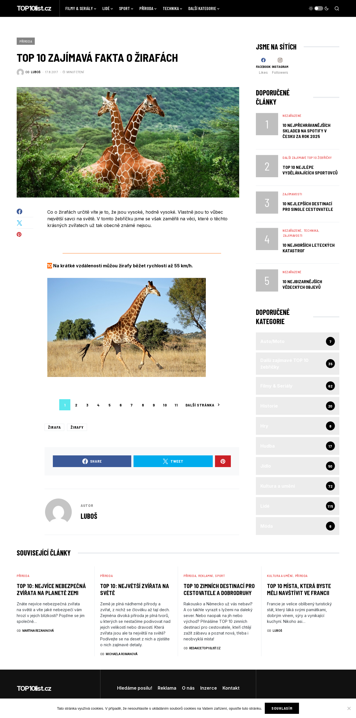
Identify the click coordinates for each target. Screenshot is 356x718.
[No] (349, 708)
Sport (220, 576)
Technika (311, 230)
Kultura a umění (280, 576)
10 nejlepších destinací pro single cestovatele (308, 206)
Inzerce (208, 688)
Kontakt (230, 688)
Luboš (89, 516)
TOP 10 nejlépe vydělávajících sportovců (310, 169)
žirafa (54, 427)
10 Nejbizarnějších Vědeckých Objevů (302, 284)
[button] (319, 8)
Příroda (25, 41)
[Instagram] (280, 66)
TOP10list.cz (34, 8)
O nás (188, 688)
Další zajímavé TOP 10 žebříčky (307, 157)
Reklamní (205, 576)
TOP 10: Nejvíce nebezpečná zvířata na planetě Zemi (51, 589)
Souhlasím (281, 708)
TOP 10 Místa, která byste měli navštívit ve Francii (299, 589)
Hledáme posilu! (134, 688)
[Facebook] (263, 66)
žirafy (77, 427)
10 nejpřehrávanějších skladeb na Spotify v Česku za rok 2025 (306, 130)
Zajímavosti (292, 194)
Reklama (167, 688)
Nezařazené (292, 115)
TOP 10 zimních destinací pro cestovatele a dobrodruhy (219, 589)
